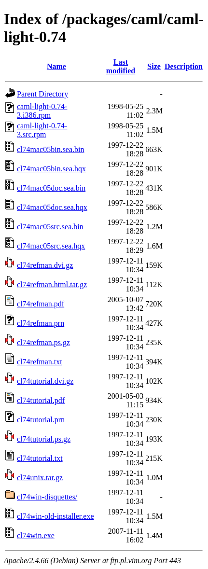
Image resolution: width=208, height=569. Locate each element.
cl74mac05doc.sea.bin (51, 188)
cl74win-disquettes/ (47, 497)
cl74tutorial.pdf (41, 400)
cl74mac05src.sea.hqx (51, 246)
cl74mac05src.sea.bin (50, 226)
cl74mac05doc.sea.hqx (52, 207)
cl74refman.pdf (40, 304)
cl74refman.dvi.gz (45, 265)
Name (56, 66)
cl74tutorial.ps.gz (43, 439)
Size (154, 66)
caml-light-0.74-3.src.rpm (42, 130)
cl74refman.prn (40, 323)
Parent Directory (42, 94)
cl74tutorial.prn (41, 420)
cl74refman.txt (39, 362)
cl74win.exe (36, 535)
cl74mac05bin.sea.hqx (51, 169)
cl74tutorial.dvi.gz (45, 381)
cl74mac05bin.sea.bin (50, 149)
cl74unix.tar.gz (40, 477)
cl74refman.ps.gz (43, 342)
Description (184, 66)
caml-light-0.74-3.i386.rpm (42, 110)
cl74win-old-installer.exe (55, 516)
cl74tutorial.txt (40, 458)
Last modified (120, 66)
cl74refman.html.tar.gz (52, 284)
